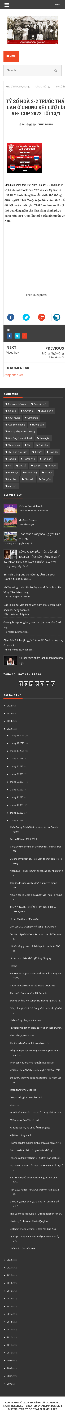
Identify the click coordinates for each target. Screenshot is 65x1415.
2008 (9, 1368)
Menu (11, 56)
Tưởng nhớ (29, 458)
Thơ (29, 445)
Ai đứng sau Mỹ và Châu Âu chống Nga (30, 1127)
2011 (9, 1345)
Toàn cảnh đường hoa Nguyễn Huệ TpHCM (32, 1062)
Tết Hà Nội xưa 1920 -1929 (23, 839)
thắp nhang (31, 472)
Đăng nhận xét (13, 375)
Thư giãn (43, 445)
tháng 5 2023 (16, 789)
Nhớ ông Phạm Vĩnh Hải (20, 438)
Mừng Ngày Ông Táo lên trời (53, 355)
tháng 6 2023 (16, 781)
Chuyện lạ (28, 410)
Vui (9, 465)
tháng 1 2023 (16, 820)
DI (8, 330)
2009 (9, 1360)
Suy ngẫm (45, 438)
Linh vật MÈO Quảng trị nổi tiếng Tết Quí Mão (33, 926)
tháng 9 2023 (16, 758)
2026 (9, 705)
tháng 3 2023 (16, 805)
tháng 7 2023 (16, 774)
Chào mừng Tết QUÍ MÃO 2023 (25, 1020)
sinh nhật (13, 472)
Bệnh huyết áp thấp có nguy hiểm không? (31, 1150)
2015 (9, 1313)
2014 (9, 1321)
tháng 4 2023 (16, 797)
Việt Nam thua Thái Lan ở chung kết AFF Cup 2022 (35, 1070)
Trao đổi (53, 451)
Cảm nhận (32, 417)
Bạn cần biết (40, 404)
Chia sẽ (12, 410)
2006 (9, 1383)
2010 (9, 1352)
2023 (9, 728)
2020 (9, 1275)
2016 (9, 1306)
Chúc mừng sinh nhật (31, 506)
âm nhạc (12, 479)
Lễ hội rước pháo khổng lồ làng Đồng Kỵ (30, 958)
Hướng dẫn (38, 424)
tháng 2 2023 (16, 812)
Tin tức (38, 451)
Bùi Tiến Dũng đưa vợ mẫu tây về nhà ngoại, (29, 574)
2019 (9, 1283)
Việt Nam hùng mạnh (21, 1135)
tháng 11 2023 (17, 743)
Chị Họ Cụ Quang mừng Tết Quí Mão (28, 993)
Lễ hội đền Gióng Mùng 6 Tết (24, 919)
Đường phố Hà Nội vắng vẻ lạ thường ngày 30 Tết (35, 1000)
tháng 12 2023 (17, 735)
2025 (9, 713)
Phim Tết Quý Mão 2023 (22, 1035)
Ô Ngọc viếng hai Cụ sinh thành (26, 1097)
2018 (9, 1290)
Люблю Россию (28, 520)
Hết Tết (13, 965)
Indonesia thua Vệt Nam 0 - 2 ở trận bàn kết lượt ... (36, 1157)
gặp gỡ (37, 465)
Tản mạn (46, 458)
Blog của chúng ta (17, 404)
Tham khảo (14, 445)
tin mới (48, 472)
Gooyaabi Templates (43, 1409)
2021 (9, 1267)
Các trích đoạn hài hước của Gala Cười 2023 (32, 985)
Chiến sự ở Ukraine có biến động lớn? (29, 1221)
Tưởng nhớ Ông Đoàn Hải (23, 1089)
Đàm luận (29, 479)
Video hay (12, 352)
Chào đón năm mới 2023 (22, 1248)
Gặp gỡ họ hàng (16, 424)
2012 (9, 1337)
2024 (9, 721)
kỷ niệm (52, 465)
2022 (9, 1259)
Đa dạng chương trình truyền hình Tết (29, 1042)
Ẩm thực (12, 486)
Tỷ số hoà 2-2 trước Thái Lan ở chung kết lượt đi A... (36, 1112)
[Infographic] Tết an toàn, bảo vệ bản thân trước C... (36, 1027)
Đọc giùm (46, 479)
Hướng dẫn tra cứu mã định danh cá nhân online (35, 1142)
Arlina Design (50, 1405)
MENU (58, 4)
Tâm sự (12, 458)
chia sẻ (22, 465)
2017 (9, 1298)
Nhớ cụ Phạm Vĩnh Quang (21, 431)
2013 (9, 1329)
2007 (9, 1375)
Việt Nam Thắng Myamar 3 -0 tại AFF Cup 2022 (33, 1228)
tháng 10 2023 (17, 750)
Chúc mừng (14, 417)
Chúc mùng (45, 124)
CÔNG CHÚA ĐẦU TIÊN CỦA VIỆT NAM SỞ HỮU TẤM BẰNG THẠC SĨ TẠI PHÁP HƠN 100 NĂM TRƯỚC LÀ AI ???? (31, 557)
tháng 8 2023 (16, 766)
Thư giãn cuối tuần (17, 451)
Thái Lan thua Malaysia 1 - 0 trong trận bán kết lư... (36, 1213)
